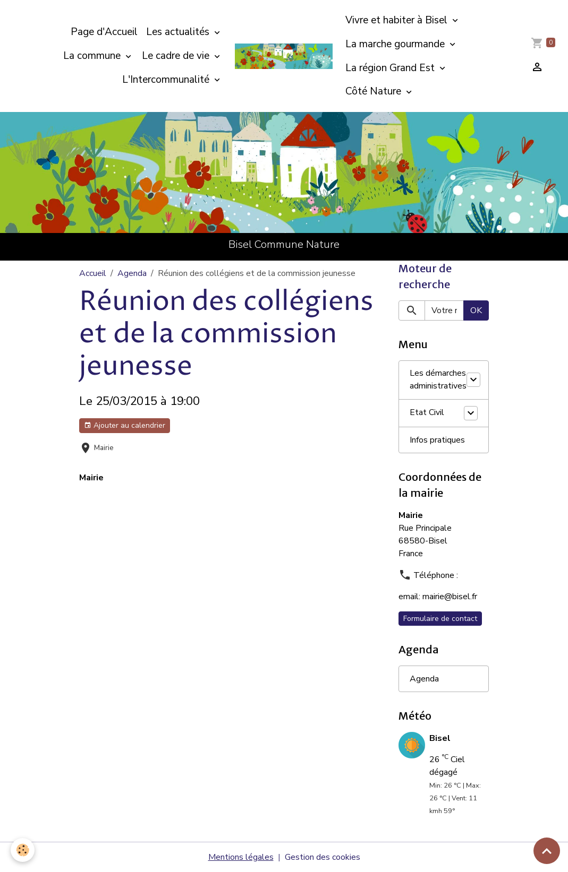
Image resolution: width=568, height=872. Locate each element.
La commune (93, 56)
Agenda (132, 273)
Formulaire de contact (440, 619)
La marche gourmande (396, 44)
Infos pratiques (437, 440)
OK (476, 310)
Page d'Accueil (104, 32)
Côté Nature (374, 91)
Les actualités (179, 32)
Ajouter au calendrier (124, 425)
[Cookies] (23, 850)
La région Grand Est (391, 68)
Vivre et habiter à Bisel (397, 20)
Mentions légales (241, 857)
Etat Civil (427, 413)
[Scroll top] (546, 851)
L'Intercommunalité (167, 80)
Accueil (92, 273)
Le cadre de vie (177, 56)
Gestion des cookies (322, 857)
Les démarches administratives (438, 380)
